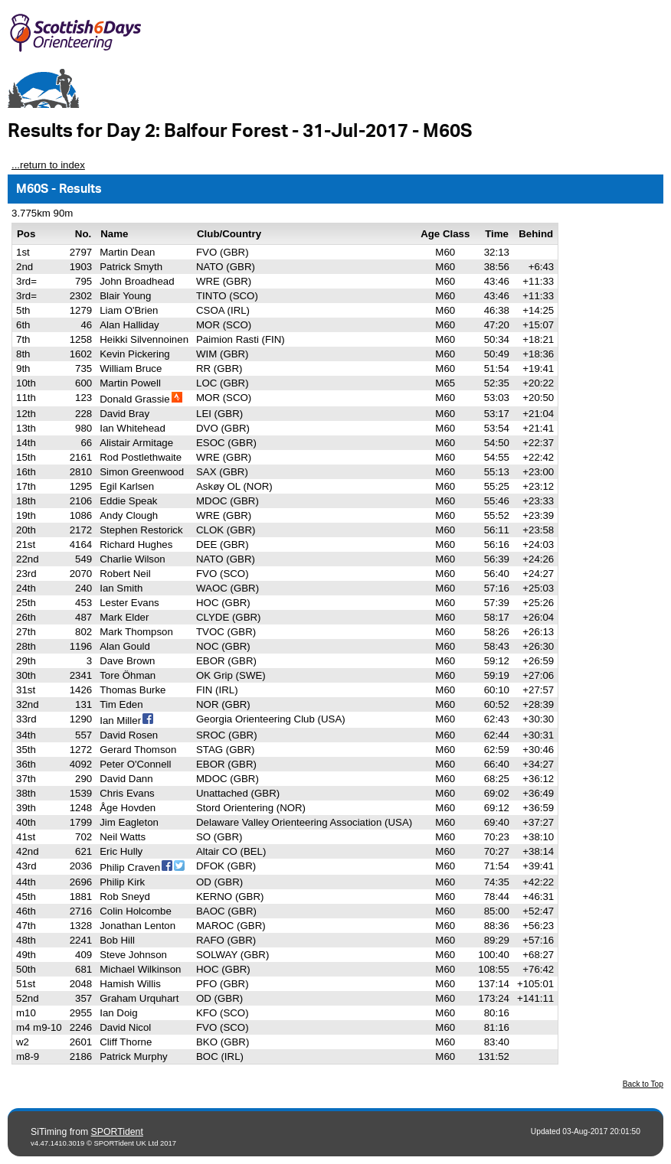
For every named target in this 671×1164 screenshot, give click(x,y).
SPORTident (117, 1132)
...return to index (48, 165)
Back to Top (643, 1084)
